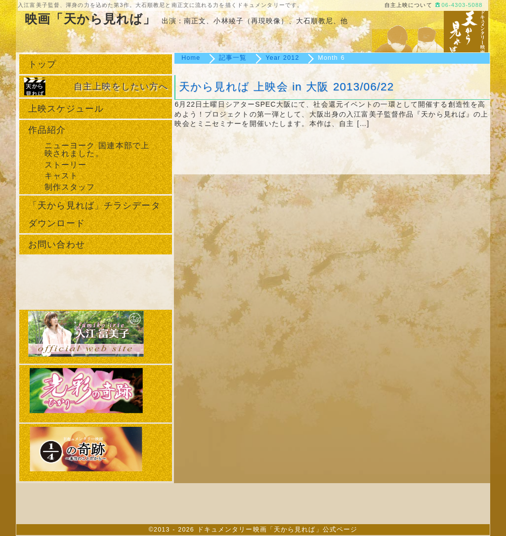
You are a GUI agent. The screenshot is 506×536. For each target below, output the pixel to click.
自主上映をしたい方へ (121, 86)
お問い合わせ (56, 244)
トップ (42, 64)
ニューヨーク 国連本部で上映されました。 (96, 149)
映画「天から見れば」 (90, 19)
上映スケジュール (66, 109)
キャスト (61, 175)
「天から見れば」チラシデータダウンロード (94, 214)
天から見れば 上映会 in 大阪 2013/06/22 (286, 87)
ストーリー (65, 164)
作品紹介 (47, 130)
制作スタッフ (69, 187)
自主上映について (408, 5)
